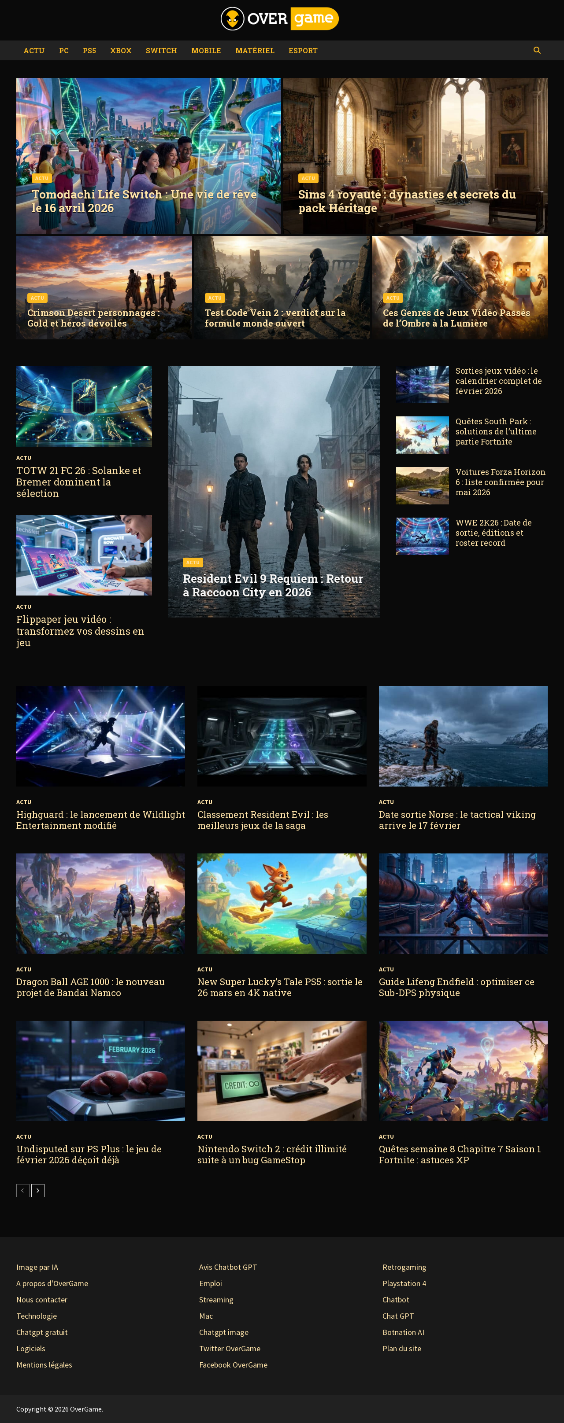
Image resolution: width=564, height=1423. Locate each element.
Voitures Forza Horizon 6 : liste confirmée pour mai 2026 (501, 482)
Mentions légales (44, 1365)
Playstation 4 (404, 1283)
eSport (303, 50)
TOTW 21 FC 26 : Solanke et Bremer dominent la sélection (78, 482)
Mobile (206, 50)
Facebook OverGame (233, 1365)
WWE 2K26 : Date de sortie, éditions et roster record (494, 532)
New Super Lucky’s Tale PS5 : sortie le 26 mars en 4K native (280, 987)
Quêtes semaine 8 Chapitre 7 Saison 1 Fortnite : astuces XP (460, 1154)
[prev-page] (23, 1190)
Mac (206, 1316)
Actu (34, 50)
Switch (161, 50)
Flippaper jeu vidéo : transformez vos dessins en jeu (80, 631)
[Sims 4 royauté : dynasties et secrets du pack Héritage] (415, 195)
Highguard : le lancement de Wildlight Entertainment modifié (100, 819)
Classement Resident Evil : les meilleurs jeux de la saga (262, 819)
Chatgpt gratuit (42, 1332)
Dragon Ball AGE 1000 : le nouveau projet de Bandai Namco (90, 987)
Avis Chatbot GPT (228, 1267)
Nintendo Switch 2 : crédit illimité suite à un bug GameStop (272, 1154)
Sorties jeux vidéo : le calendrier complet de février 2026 (499, 380)
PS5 (89, 50)
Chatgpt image (224, 1332)
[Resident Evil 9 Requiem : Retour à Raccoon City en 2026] (274, 579)
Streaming (216, 1299)
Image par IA (37, 1267)
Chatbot (395, 1299)
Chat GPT (398, 1316)
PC (64, 50)
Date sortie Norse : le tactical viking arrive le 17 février (457, 819)
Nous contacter (41, 1299)
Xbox (121, 50)
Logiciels (30, 1348)
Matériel (255, 50)
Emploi (210, 1283)
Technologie (36, 1316)
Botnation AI (403, 1332)
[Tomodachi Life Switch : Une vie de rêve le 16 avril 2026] (148, 195)
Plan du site (401, 1348)
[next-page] (38, 1190)
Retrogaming (404, 1267)
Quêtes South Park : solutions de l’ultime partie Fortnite (496, 431)
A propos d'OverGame (52, 1283)
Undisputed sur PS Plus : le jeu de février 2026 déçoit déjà (89, 1154)
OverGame (86, 1409)
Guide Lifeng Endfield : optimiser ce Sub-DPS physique (456, 987)
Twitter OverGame (229, 1348)
